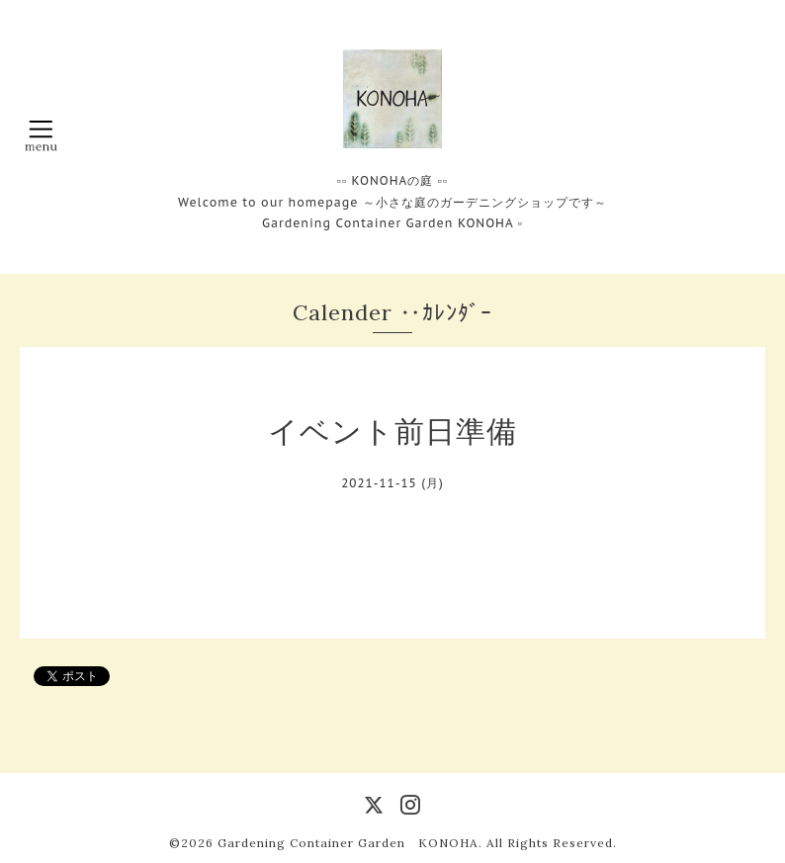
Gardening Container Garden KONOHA (348, 842)
